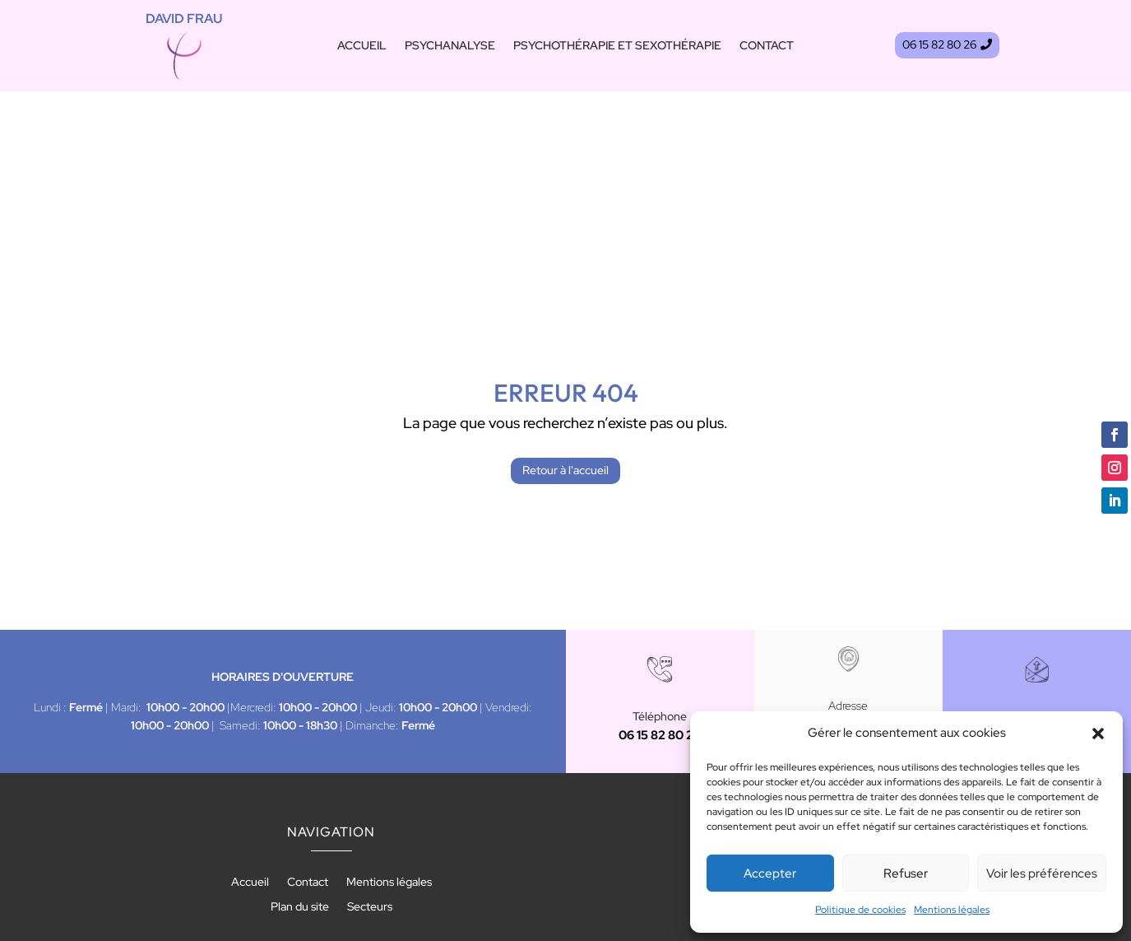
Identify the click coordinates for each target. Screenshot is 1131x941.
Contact (766, 46)
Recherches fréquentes (566, 857)
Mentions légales (952, 909)
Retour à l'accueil (565, 326)
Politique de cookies (860, 909)
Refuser (905, 873)
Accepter (770, 873)
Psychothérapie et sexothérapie (617, 46)
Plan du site (300, 764)
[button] (1098, 733)
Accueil (362, 46)
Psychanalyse (450, 46)
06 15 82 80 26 (939, 50)
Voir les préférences (1041, 873)
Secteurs (369, 764)
